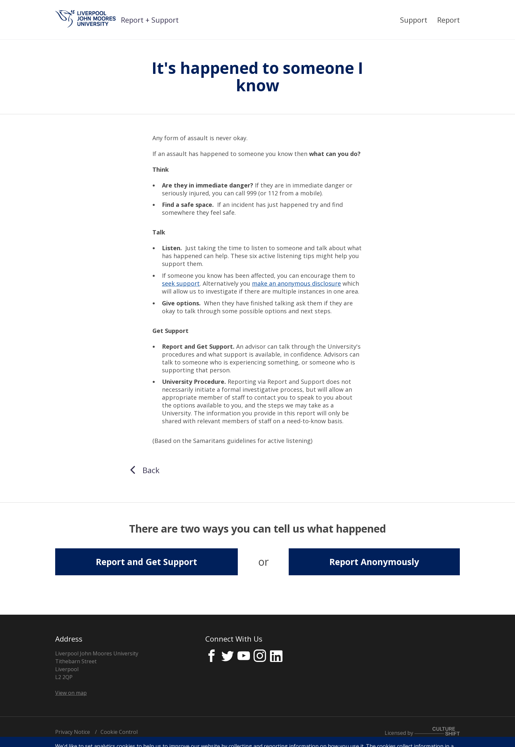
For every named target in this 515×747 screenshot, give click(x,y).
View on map (71, 692)
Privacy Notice (72, 732)
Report (448, 20)
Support (413, 20)
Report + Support (150, 20)
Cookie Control (119, 732)
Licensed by (422, 732)
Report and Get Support (146, 562)
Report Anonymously (374, 562)
